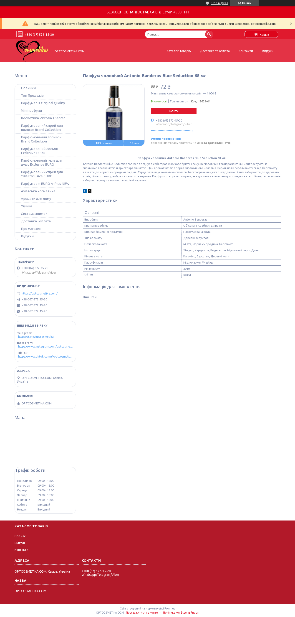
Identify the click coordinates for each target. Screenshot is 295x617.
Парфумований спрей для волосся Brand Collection (42, 128)
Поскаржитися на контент (143, 612)
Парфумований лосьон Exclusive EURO (39, 151)
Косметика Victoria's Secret (43, 118)
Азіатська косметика (38, 191)
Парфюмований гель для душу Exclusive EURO (41, 162)
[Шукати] (209, 34)
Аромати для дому (36, 199)
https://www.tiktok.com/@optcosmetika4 (45, 356)
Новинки (28, 88)
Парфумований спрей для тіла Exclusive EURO (42, 174)
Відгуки (267, 51)
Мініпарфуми (31, 110)
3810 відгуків (219, 3)
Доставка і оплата (36, 221)
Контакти (246, 51)
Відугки (27, 236)
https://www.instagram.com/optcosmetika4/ (45, 346)
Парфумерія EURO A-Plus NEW (45, 183)
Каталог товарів (179, 51)
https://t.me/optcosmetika (36, 336)
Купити (174, 110)
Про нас (20, 536)
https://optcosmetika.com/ (40, 293)
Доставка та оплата (215, 51)
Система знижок (34, 214)
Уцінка (26, 206)
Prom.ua (169, 608)
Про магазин (31, 229)
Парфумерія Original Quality (43, 103)
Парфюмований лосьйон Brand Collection (41, 139)
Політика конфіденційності (181, 612)
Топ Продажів (32, 95)
